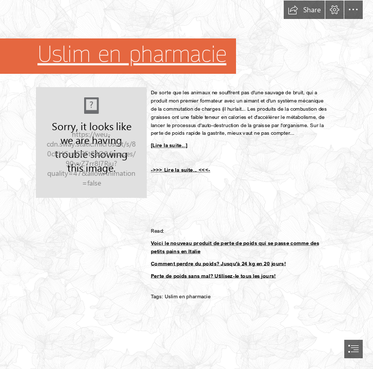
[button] (304, 10)
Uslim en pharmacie (131, 54)
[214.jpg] (91, 142)
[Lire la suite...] (169, 145)
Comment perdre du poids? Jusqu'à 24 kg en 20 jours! (218, 263)
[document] (186, 184)
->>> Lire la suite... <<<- (180, 170)
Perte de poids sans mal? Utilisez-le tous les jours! (213, 276)
